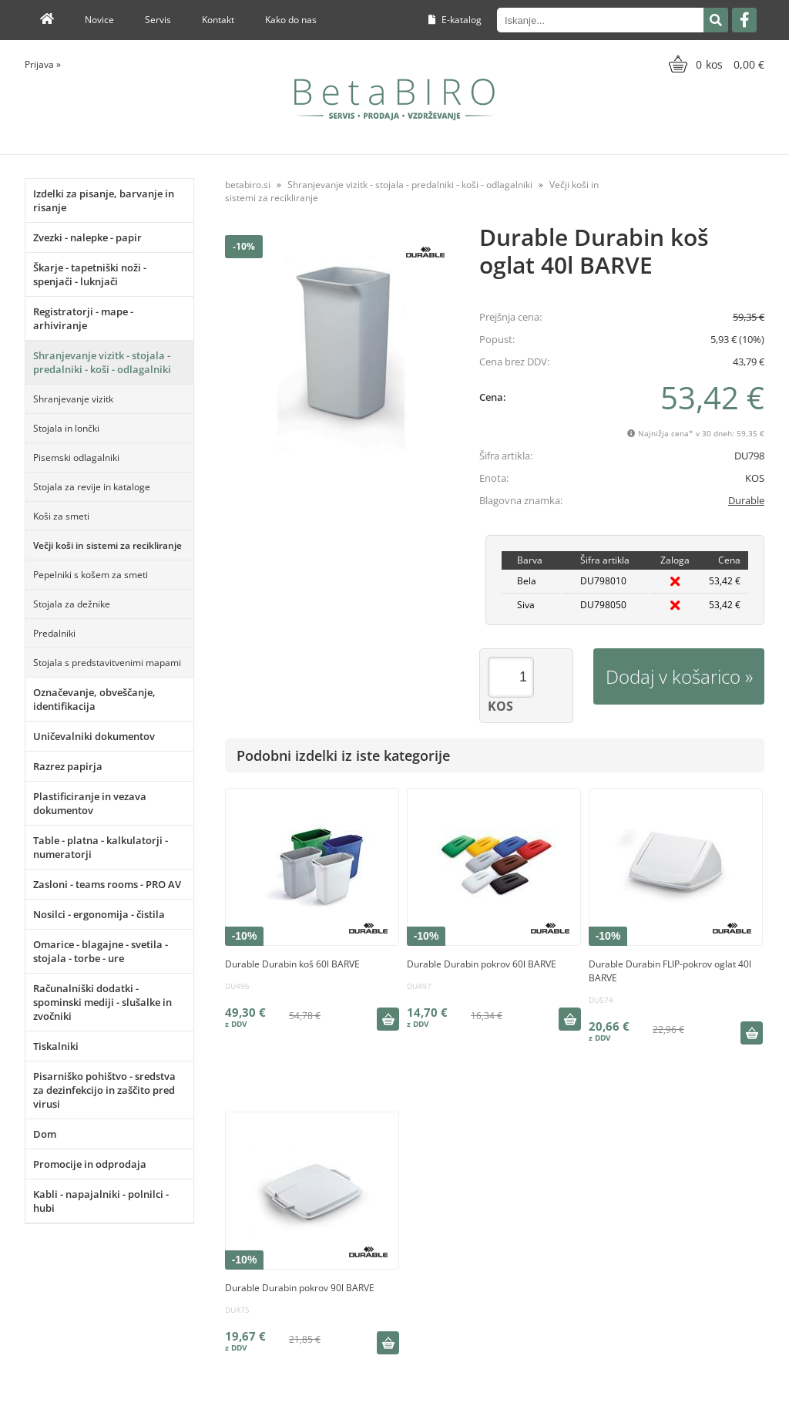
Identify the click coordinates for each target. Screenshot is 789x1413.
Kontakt (218, 19)
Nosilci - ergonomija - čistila (99, 914)
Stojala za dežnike (71, 604)
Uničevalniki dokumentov (94, 736)
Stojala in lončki (66, 428)
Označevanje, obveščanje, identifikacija (94, 699)
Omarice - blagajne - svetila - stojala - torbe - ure (100, 951)
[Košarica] (714, 64)
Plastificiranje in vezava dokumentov (89, 803)
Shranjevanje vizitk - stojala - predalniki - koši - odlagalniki (102, 362)
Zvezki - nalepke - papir (87, 237)
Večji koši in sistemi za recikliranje (107, 545)
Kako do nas (291, 19)
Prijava (43, 64)
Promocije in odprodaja (89, 1164)
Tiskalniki (56, 1046)
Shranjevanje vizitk (73, 398)
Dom (44, 1134)
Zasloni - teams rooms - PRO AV (107, 884)
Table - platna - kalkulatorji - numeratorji (100, 847)
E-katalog (455, 19)
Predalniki (54, 633)
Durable (746, 500)
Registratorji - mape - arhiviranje (83, 318)
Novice (99, 19)
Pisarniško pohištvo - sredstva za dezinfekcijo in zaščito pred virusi (104, 1090)
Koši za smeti (61, 516)
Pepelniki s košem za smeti (90, 574)
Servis (158, 19)
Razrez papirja (67, 766)
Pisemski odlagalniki (76, 457)
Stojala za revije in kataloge (91, 486)
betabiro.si (247, 184)
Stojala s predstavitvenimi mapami (107, 662)
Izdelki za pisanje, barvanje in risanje (103, 200)
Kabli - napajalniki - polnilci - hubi (101, 1201)
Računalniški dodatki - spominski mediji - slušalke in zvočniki (102, 1002)
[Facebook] (744, 20)
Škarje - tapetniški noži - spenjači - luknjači (89, 274)
